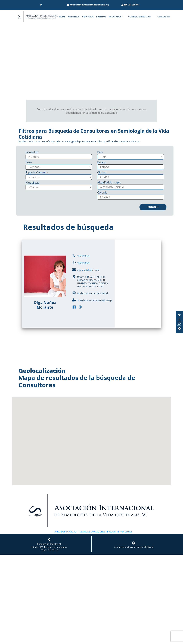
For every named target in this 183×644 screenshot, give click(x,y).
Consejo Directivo (139, 16)
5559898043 (83, 255)
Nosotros (74, 16)
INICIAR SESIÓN (130, 5)
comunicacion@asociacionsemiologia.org (88, 5)
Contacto (163, 16)
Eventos (101, 16)
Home (62, 16)
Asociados (115, 16)
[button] (91, 438)
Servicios (88, 16)
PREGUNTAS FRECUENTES (119, 531)
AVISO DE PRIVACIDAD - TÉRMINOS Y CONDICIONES (80, 531)
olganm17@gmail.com (88, 270)
